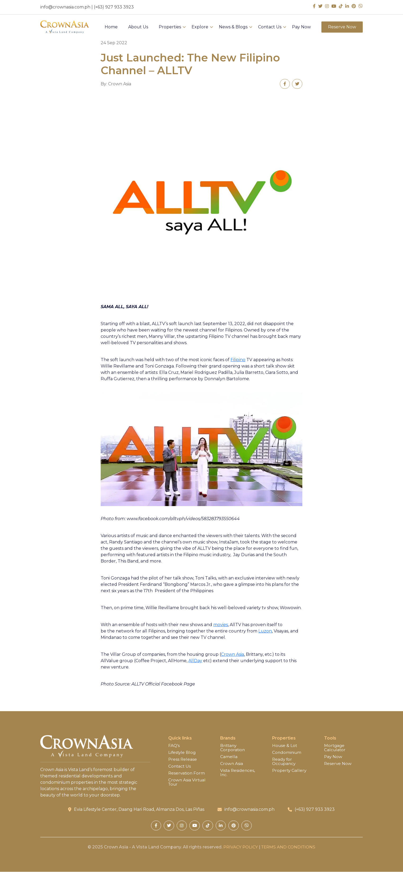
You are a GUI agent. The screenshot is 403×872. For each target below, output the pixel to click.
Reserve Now (342, 27)
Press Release (182, 760)
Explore (200, 28)
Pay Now (301, 28)
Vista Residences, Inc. (238, 773)
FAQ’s (174, 746)
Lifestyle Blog (182, 753)
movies (220, 624)
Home (111, 28)
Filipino (238, 359)
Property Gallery (290, 771)
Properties (170, 28)
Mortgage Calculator (335, 748)
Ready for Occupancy (284, 762)
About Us (138, 28)
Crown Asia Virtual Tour (187, 782)
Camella (228, 757)
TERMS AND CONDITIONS (289, 847)
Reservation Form (187, 773)
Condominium (287, 753)
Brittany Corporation (232, 748)
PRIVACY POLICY (240, 847)
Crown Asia (232, 654)
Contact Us (269, 28)
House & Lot (285, 746)
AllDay (195, 660)
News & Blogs (233, 28)
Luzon (265, 631)
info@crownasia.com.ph (65, 7)
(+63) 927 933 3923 (114, 7)
